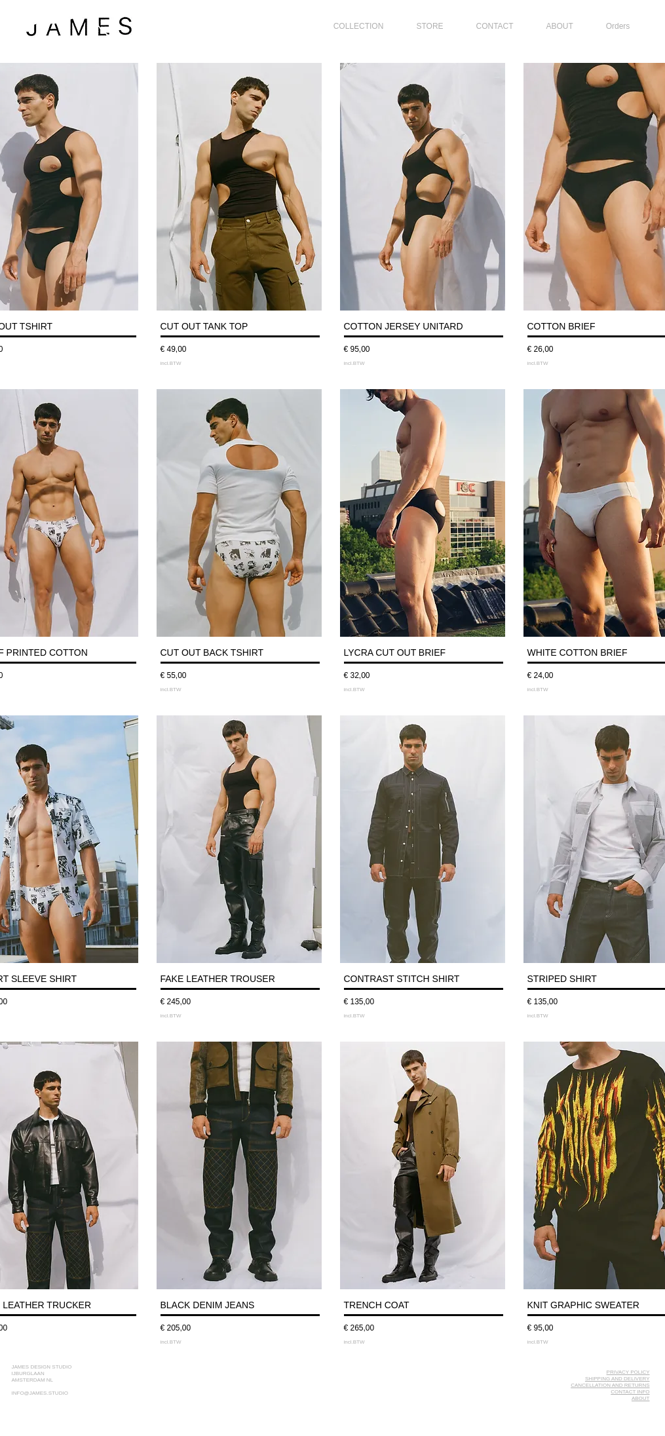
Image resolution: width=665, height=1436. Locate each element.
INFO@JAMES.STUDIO (40, 1393)
